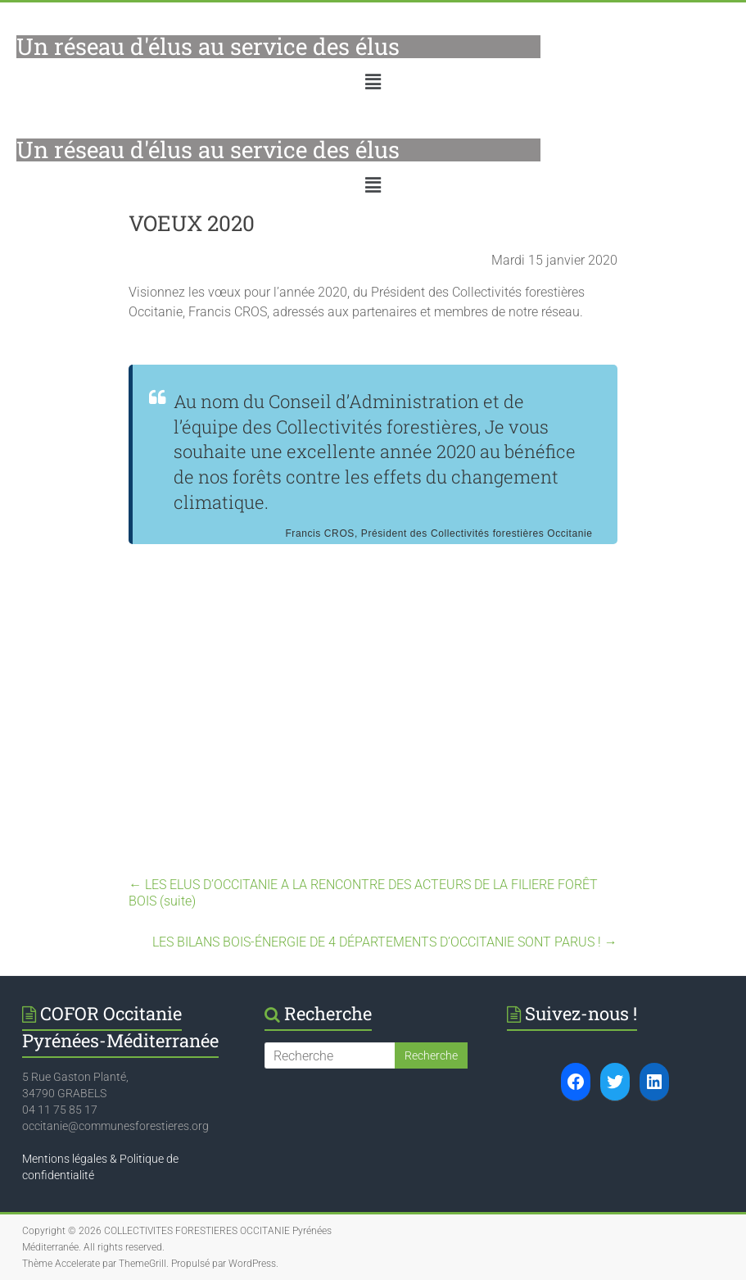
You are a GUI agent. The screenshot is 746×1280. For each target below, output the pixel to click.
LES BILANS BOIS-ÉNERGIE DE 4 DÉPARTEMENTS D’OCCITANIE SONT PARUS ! (384, 942)
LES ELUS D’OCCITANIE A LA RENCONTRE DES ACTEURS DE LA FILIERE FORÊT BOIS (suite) (363, 893)
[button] (373, 82)
